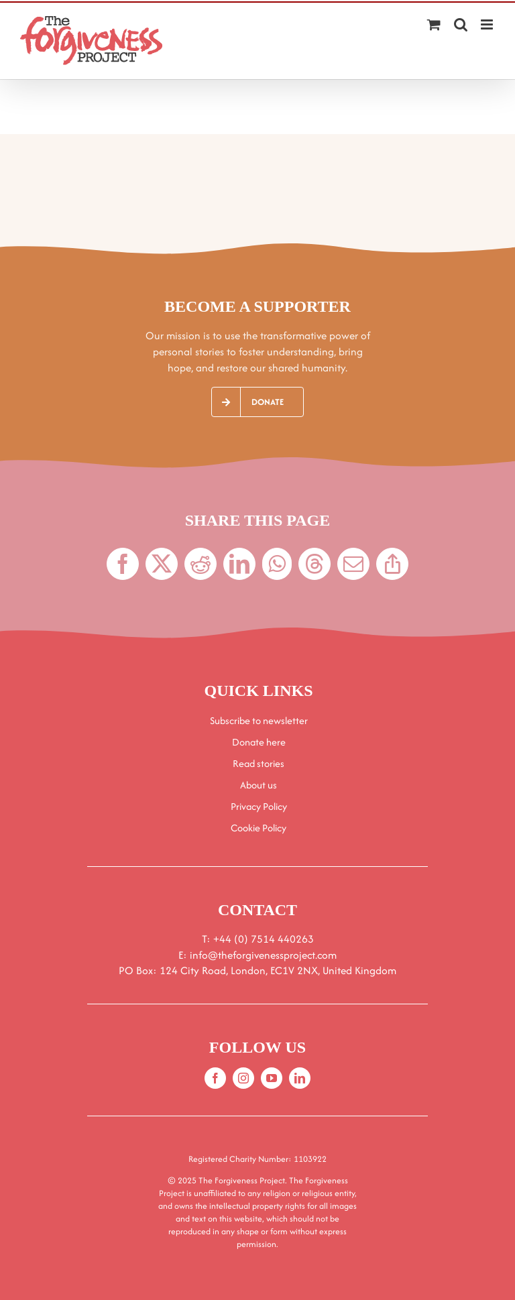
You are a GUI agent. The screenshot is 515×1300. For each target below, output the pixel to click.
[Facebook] (122, 563)
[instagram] (243, 1078)
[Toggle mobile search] (460, 24)
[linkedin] (299, 1078)
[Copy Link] (392, 563)
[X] (161, 563)
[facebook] (215, 1078)
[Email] (353, 563)
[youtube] (271, 1078)
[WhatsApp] (277, 563)
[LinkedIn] (239, 563)
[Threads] (314, 563)
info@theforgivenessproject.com (263, 955)
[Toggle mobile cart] (434, 24)
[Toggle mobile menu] (488, 24)
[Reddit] (200, 563)
